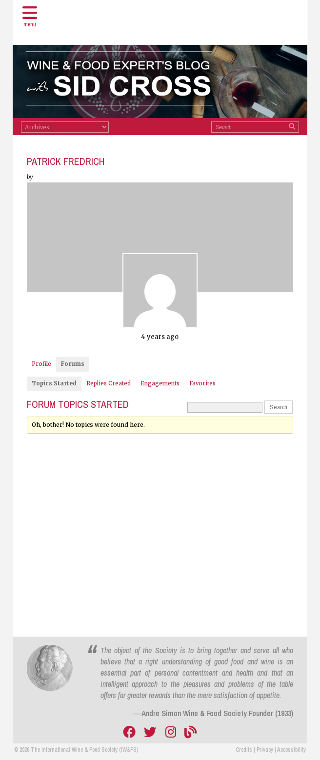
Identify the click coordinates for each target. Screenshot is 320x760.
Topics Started (54, 383)
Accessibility (291, 750)
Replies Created (108, 383)
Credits (244, 750)
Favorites (202, 383)
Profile (41, 363)
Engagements (160, 383)
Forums (72, 363)
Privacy (265, 750)
